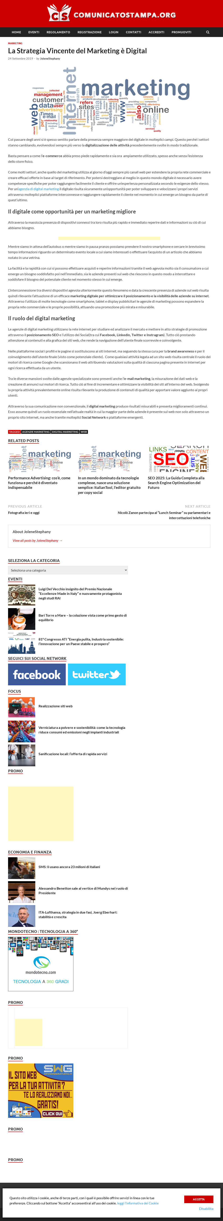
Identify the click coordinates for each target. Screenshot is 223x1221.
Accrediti (156, 32)
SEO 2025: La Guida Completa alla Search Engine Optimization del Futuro (176, 483)
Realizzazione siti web (56, 706)
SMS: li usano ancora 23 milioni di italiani (69, 867)
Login (113, 32)
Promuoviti (181, 32)
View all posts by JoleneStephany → (38, 540)
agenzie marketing (36, 431)
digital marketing (65, 431)
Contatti (133, 32)
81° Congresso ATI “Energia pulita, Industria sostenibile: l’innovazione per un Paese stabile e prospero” (81, 641)
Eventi (33, 32)
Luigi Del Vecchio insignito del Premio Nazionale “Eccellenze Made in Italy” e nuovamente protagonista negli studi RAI (80, 593)
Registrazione (89, 32)
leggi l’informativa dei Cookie (138, 1203)
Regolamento (58, 32)
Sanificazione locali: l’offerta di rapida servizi (73, 754)
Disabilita (206, 1208)
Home (16, 32)
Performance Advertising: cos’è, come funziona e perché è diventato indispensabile (39, 483)
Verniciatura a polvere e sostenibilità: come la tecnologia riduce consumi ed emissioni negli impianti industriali (82, 729)
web (84, 431)
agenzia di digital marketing (38, 189)
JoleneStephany (50, 58)
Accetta (199, 1199)
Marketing (15, 43)
